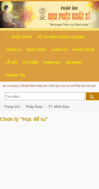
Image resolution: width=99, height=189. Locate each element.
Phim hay (51, 62)
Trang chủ (12, 107)
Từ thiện (30, 62)
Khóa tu (60, 50)
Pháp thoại (83, 50)
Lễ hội (11, 62)
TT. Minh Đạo (58, 107)
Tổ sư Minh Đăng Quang (60, 37)
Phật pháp (22, 37)
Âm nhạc (73, 62)
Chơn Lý (14, 50)
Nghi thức (37, 50)
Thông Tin (15, 75)
